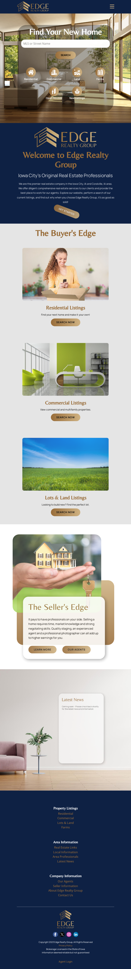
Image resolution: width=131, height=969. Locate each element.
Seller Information (65, 886)
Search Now (65, 322)
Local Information (65, 852)
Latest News (65, 861)
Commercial (65, 818)
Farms (65, 827)
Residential (65, 814)
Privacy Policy (65, 945)
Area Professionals (65, 857)
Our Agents (98, 649)
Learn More (64, 649)
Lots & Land (65, 823)
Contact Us (65, 895)
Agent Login (65, 961)
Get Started (70, 211)
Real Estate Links (65, 847)
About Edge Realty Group (65, 890)
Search (65, 56)
